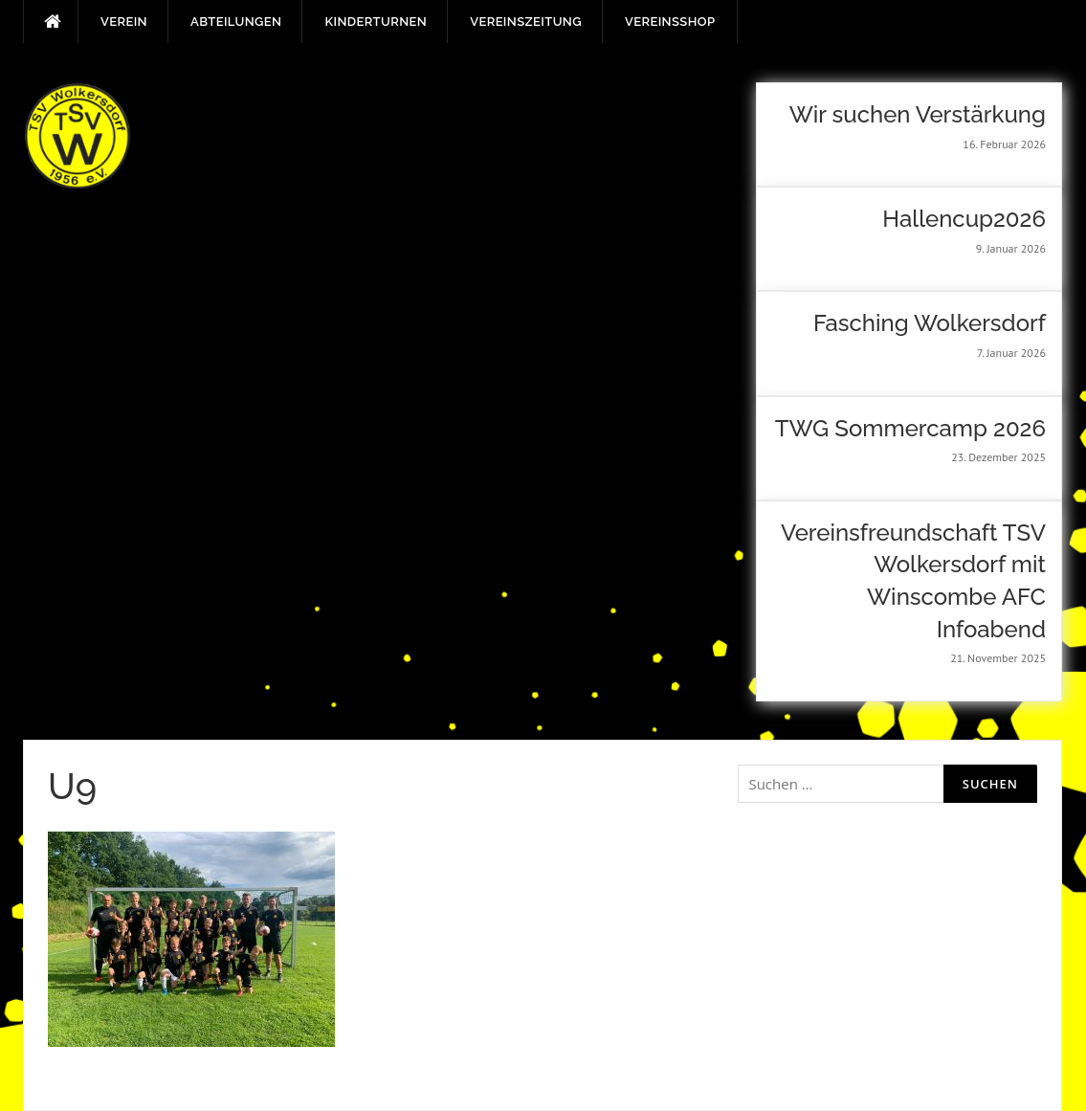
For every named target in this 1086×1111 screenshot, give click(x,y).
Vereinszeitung (526, 21)
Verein (123, 21)
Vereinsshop (670, 21)
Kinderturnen (375, 21)
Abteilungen (235, 21)
